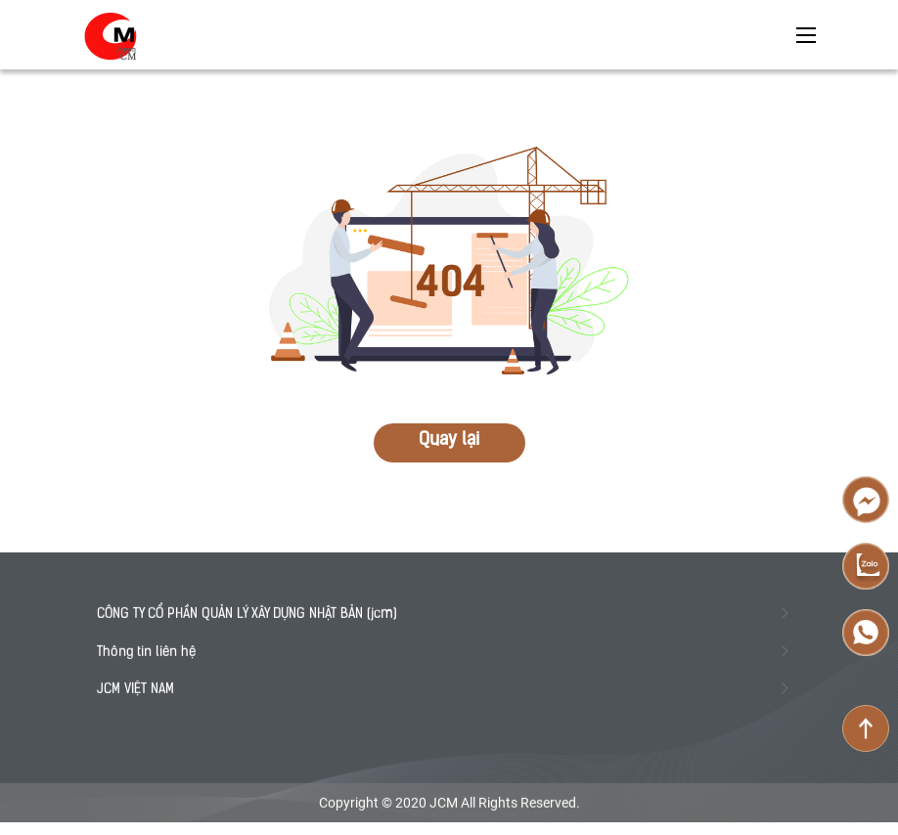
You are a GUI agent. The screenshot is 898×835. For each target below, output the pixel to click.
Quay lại (449, 440)
